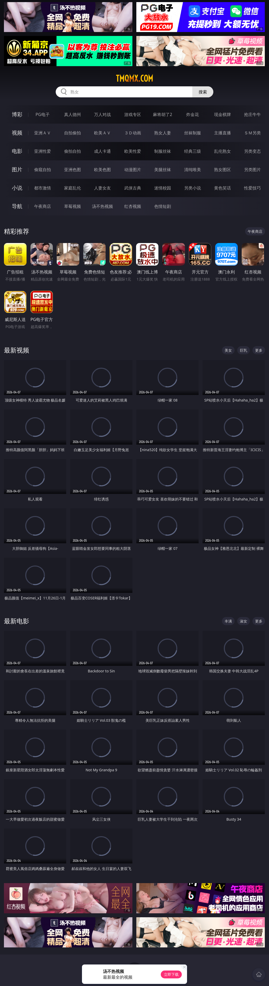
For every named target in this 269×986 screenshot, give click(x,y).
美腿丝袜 (162, 169)
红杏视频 (132, 206)
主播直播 (222, 133)
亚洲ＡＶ (42, 133)
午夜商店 (42, 206)
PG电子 (42, 114)
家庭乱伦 (72, 188)
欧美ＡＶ (102, 133)
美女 (228, 350)
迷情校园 (162, 188)
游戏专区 (132, 114)
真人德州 (72, 114)
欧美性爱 (132, 151)
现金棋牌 (222, 114)
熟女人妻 (162, 133)
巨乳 (243, 350)
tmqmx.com (134, 78)
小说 (17, 187)
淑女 (243, 621)
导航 (17, 206)
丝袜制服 (192, 133)
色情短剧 (162, 206)
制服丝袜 (162, 151)
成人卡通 (102, 151)
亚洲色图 (72, 169)
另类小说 (192, 188)
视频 (17, 132)
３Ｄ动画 (132, 133)
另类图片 (252, 169)
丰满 (228, 621)
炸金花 (192, 114)
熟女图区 (222, 169)
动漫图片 (132, 169)
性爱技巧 (252, 188)
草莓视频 (72, 206)
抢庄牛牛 (252, 114)
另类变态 (252, 151)
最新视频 (16, 350)
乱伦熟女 (222, 151)
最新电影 (16, 620)
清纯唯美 (192, 169)
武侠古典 (132, 188)
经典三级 (192, 151)
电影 (17, 151)
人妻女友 (102, 188)
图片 (17, 169)
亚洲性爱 (42, 151)
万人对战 (102, 114)
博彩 (17, 114)
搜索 (203, 92)
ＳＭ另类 (252, 133)
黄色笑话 (222, 188)
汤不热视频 (102, 206)
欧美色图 (102, 169)
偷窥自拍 (42, 169)
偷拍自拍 (72, 151)
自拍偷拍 (72, 133)
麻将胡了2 (162, 114)
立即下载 (171, 974)
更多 (258, 350)
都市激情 (42, 188)
